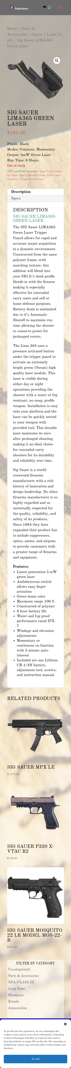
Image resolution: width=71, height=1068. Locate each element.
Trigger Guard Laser (32, 179)
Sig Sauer (12, 175)
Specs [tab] (16, 199)
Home (12, 29)
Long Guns (16, 988)
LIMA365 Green (35, 175)
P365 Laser (54, 175)
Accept (35, 1059)
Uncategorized (19, 969)
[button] (65, 1024)
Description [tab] (21, 192)
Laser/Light (47, 171)
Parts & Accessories (23, 976)
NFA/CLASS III (21, 982)
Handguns (16, 995)
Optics (36, 35)
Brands (13, 1001)
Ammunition (17, 1008)
